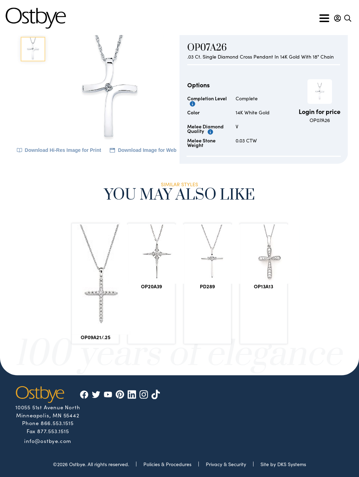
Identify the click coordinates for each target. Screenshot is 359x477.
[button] (337, 18)
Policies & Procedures (167, 464)
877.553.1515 (53, 431)
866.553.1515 (57, 422)
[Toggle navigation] (324, 18)
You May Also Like (179, 195)
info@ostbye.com (47, 440)
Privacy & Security (226, 464)
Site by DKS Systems (283, 464)
